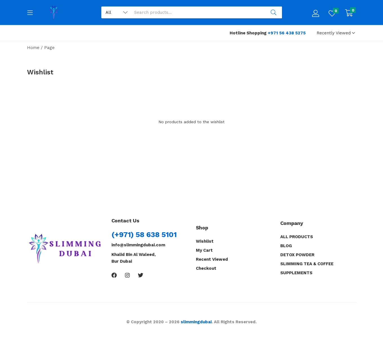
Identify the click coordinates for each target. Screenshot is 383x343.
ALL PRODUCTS (296, 236)
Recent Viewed (212, 259)
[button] (349, 13)
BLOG (286, 245)
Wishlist (205, 241)
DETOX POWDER (297, 254)
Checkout (206, 268)
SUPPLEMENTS (296, 272)
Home (33, 47)
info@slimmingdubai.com (138, 244)
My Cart (204, 250)
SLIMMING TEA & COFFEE (306, 263)
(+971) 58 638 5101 (144, 234)
